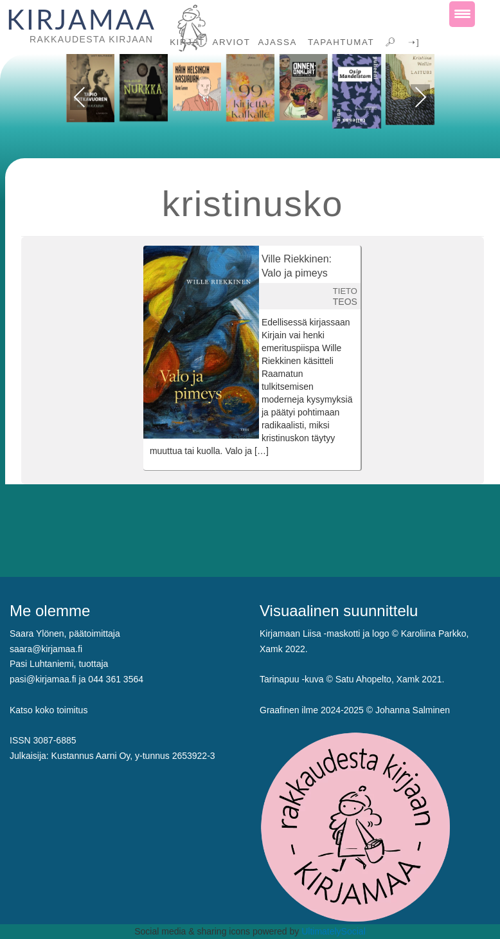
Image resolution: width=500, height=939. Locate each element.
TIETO (345, 291)
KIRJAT (187, 42)
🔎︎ (389, 42)
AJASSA (277, 42)
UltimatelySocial (333, 931)
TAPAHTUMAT (339, 42)
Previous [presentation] (80, 99)
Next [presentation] (420, 97)
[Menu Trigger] (462, 14)
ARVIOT (232, 42)
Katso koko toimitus (48, 710)
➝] (412, 42)
